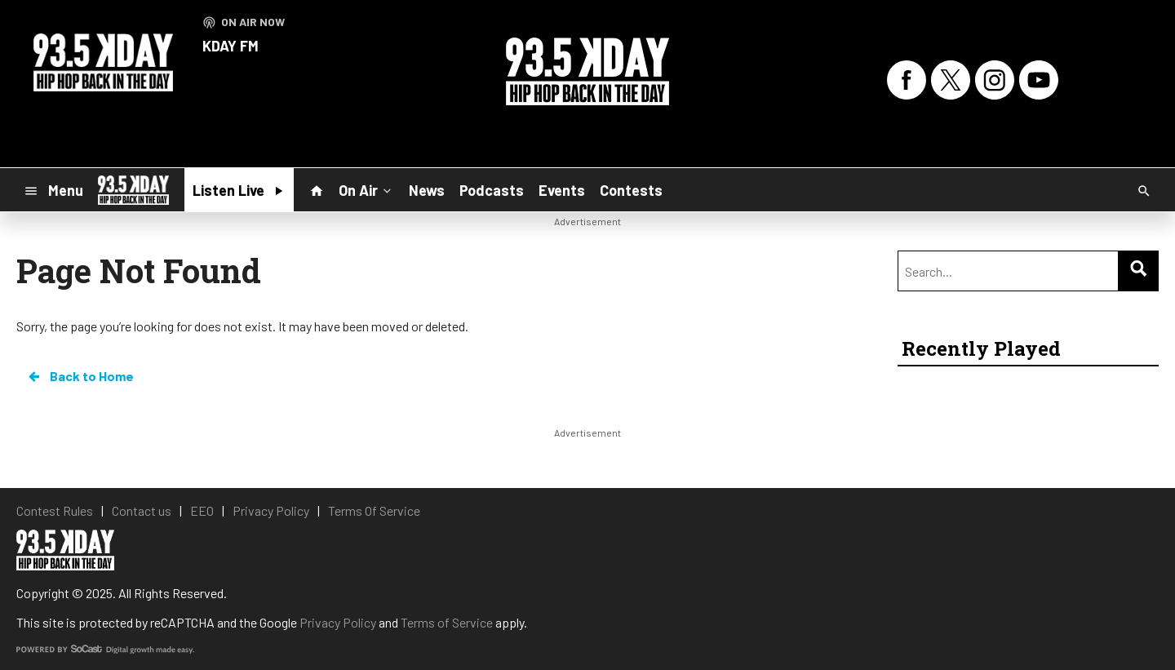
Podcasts (491, 190)
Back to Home (80, 376)
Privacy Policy (337, 622)
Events (562, 190)
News (427, 190)
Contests (631, 190)
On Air (366, 189)
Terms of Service (447, 622)
